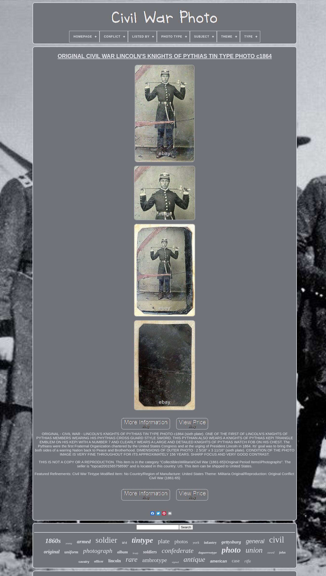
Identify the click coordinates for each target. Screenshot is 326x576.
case (236, 560)
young (69, 543)
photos (181, 541)
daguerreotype (207, 552)
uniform (71, 552)
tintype (142, 540)
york (196, 542)
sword (270, 552)
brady (135, 553)
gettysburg (231, 541)
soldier (106, 540)
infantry (210, 542)
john (282, 552)
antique (194, 559)
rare (131, 559)
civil (276, 539)
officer (99, 561)
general (255, 541)
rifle (248, 561)
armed (84, 541)
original (52, 551)
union (254, 550)
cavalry (84, 561)
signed (175, 562)
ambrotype (154, 560)
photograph (97, 550)
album (122, 552)
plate (164, 541)
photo (231, 549)
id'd (124, 542)
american (218, 561)
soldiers (150, 552)
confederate (177, 550)
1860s (53, 540)
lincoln (114, 560)
